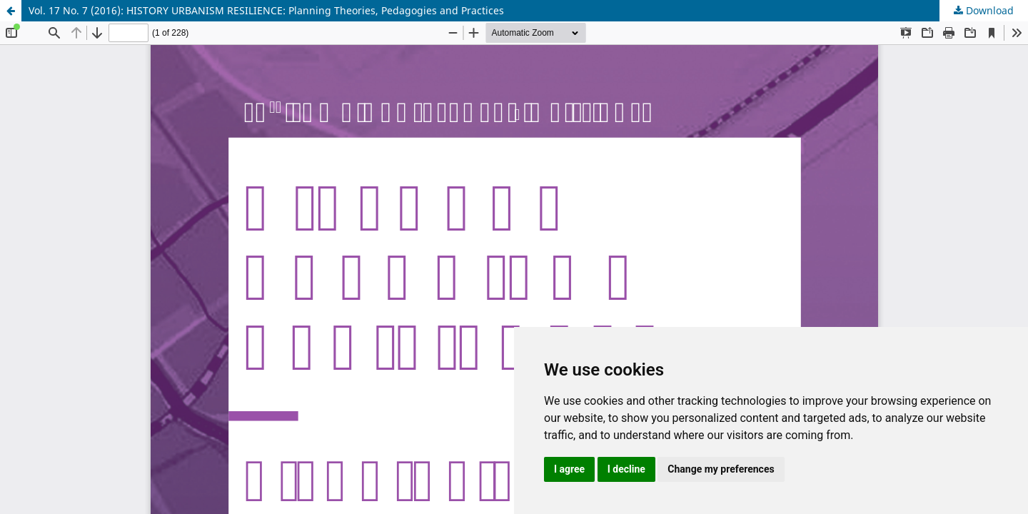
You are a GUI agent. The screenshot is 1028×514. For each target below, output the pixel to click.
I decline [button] (626, 469)
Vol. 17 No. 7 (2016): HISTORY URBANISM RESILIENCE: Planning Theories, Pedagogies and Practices (266, 10)
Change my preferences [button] (720, 469)
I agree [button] (569, 469)
